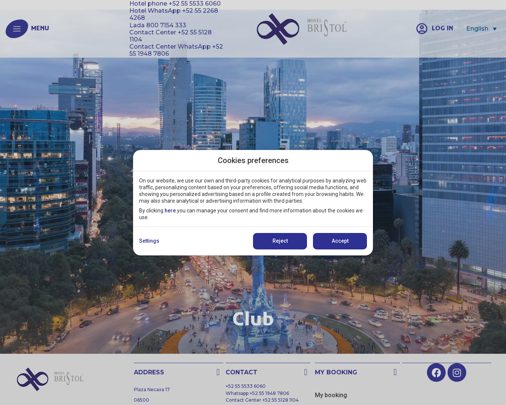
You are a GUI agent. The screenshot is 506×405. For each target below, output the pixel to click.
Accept (340, 241)
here (170, 211)
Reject (280, 241)
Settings (149, 241)
